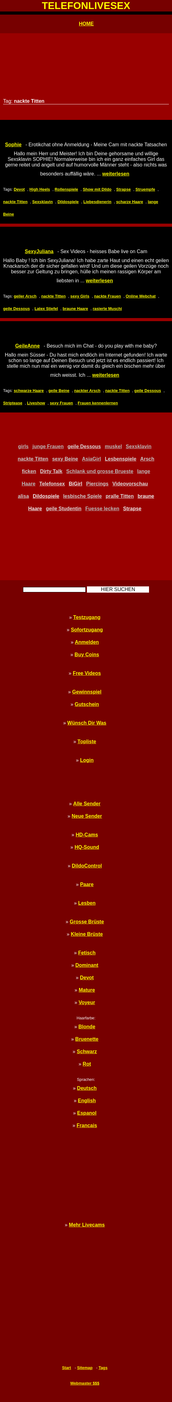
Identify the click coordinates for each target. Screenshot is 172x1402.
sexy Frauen (61, 403)
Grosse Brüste (87, 921)
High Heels (39, 189)
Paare (87, 884)
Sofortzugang (87, 629)
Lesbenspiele (120, 459)
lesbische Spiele (82, 496)
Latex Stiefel (46, 308)
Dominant (86, 965)
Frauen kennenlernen (98, 403)
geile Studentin (64, 508)
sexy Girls (79, 296)
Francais (87, 1125)
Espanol (87, 1113)
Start (66, 1367)
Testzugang (87, 617)
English (87, 1100)
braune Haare (75, 308)
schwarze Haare (29, 390)
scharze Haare (129, 201)
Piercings (97, 483)
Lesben (87, 903)
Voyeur (87, 1002)
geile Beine (59, 390)
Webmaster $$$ (84, 1383)
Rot (87, 1064)
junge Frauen (47, 446)
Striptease (12, 403)
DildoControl (87, 865)
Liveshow (36, 403)
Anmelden (87, 642)
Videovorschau (130, 483)
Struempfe (145, 189)
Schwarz (87, 1051)
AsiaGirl (91, 459)
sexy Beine (65, 459)
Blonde (87, 1026)
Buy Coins (87, 654)
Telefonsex (52, 483)
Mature (87, 990)
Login (87, 760)
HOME (86, 23)
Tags (102, 1367)
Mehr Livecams (87, 1224)
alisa (23, 496)
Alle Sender (87, 803)
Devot (19, 189)
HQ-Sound (87, 847)
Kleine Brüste (87, 934)
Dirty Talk (51, 471)
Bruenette (86, 1039)
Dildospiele (68, 201)
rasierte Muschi (107, 308)
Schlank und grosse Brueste (99, 471)
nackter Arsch (87, 390)
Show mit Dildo (97, 189)
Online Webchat (141, 296)
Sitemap (85, 1367)
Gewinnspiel (87, 691)
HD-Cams (87, 834)
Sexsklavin (42, 201)
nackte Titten (15, 201)
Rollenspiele (66, 189)
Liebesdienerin (97, 201)
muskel (113, 446)
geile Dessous (16, 308)
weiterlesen (115, 173)
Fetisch (87, 952)
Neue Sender (87, 816)
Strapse (123, 189)
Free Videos (87, 673)
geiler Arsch (25, 296)
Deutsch (87, 1088)
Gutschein (87, 704)
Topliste (87, 741)
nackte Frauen (107, 296)
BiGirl (75, 483)
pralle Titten (120, 496)
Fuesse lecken (102, 508)
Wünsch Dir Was (86, 723)
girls (23, 446)
